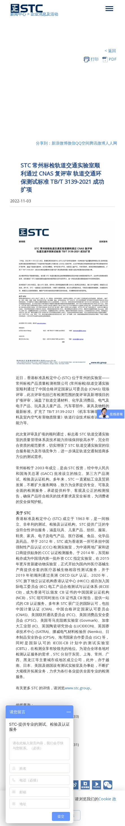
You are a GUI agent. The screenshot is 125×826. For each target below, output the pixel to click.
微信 (71, 143)
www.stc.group (77, 687)
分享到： (44, 143)
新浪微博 (59, 143)
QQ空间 (82, 143)
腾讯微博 (97, 143)
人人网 (111, 143)
